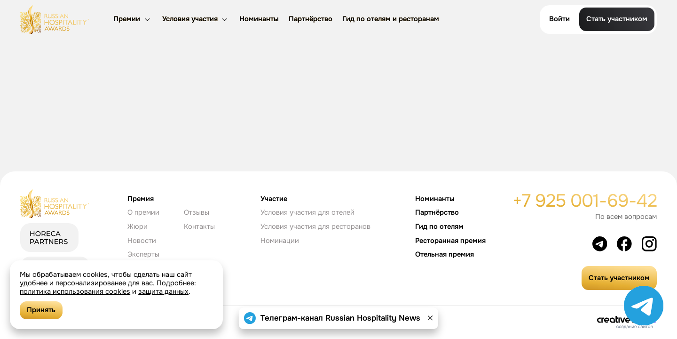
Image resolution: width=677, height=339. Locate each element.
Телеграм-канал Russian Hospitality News (340, 318)
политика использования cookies (75, 291)
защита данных (163, 291)
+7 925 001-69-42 (584, 200)
